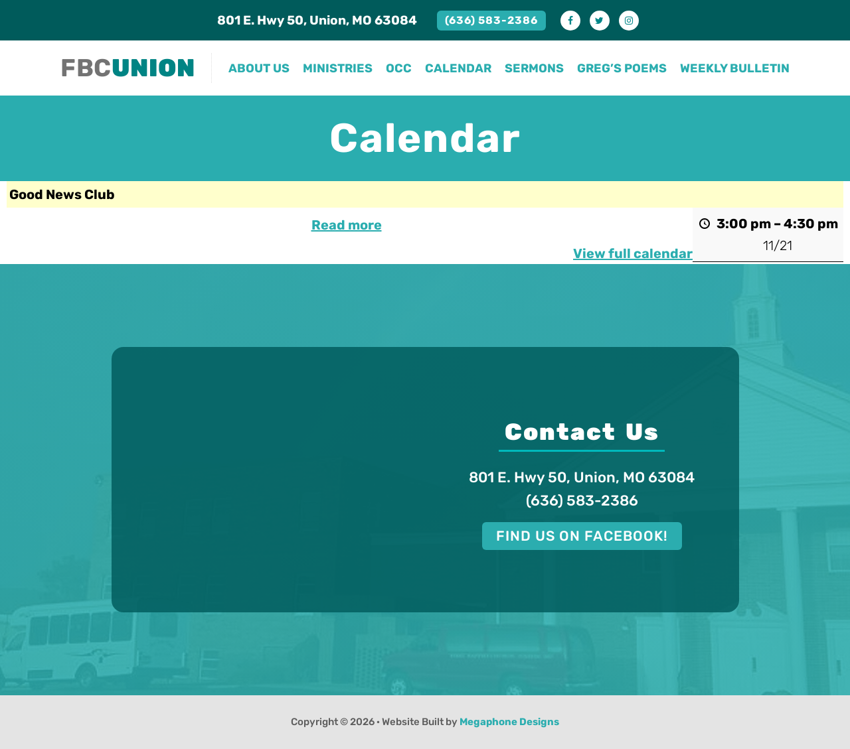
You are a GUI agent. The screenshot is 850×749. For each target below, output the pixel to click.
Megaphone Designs (509, 722)
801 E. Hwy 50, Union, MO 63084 (317, 20)
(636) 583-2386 (491, 20)
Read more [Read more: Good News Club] (346, 225)
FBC (127, 67)
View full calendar (633, 253)
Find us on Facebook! (582, 535)
